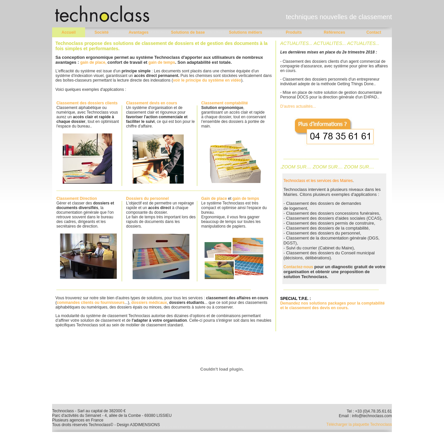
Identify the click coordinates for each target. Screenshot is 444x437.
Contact (373, 32)
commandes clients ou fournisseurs (90, 302)
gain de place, (94, 62)
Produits (294, 32)
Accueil (69, 32)
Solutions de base (188, 32)
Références (334, 32)
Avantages (138, 32)
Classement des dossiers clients (86, 103)
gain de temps (161, 62)
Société (101, 32)
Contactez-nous (298, 267)
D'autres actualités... (298, 106)
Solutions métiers (245, 32)
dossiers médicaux (149, 302)
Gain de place (214, 198)
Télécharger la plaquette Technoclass (359, 424)
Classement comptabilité (224, 103)
